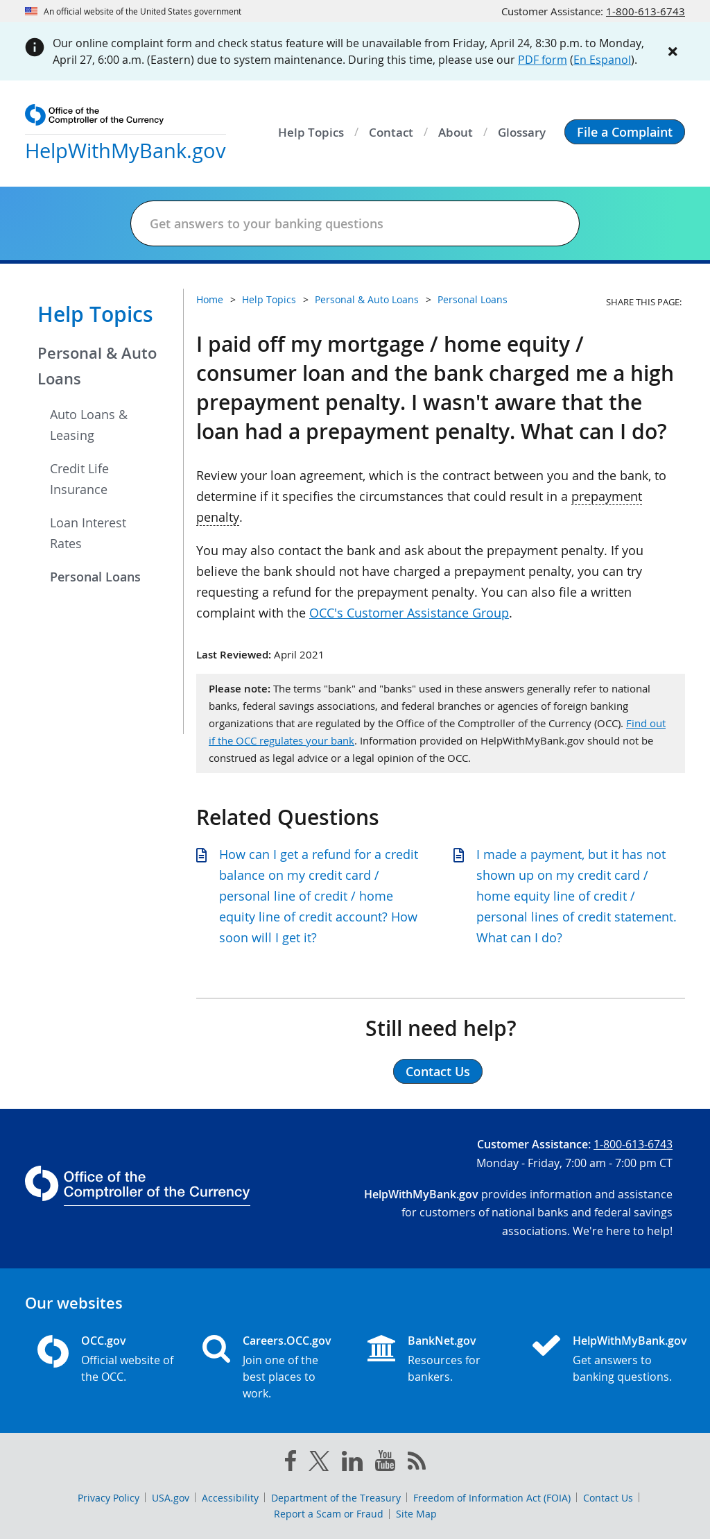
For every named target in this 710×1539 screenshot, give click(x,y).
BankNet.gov (442, 1340)
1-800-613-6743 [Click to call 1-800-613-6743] (645, 11)
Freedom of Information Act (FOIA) (492, 1497)
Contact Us (608, 1497)
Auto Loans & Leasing (89, 424)
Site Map (416, 1513)
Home (209, 299)
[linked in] (352, 1464)
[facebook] (290, 1463)
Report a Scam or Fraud (328, 1513)
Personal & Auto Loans (97, 366)
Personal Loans (95, 576)
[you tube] (385, 1463)
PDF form (542, 59)
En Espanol (602, 59)
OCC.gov (103, 1340)
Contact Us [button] (438, 1071)
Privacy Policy (108, 1497)
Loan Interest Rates (88, 533)
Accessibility (230, 1497)
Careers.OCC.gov (287, 1340)
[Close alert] (672, 51)
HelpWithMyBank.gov (623, 1340)
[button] (624, 131)
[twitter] (319, 1464)
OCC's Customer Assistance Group (409, 612)
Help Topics (95, 314)
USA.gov (170, 1497)
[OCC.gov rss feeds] (417, 1463)
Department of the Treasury (336, 1497)
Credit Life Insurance (79, 479)
